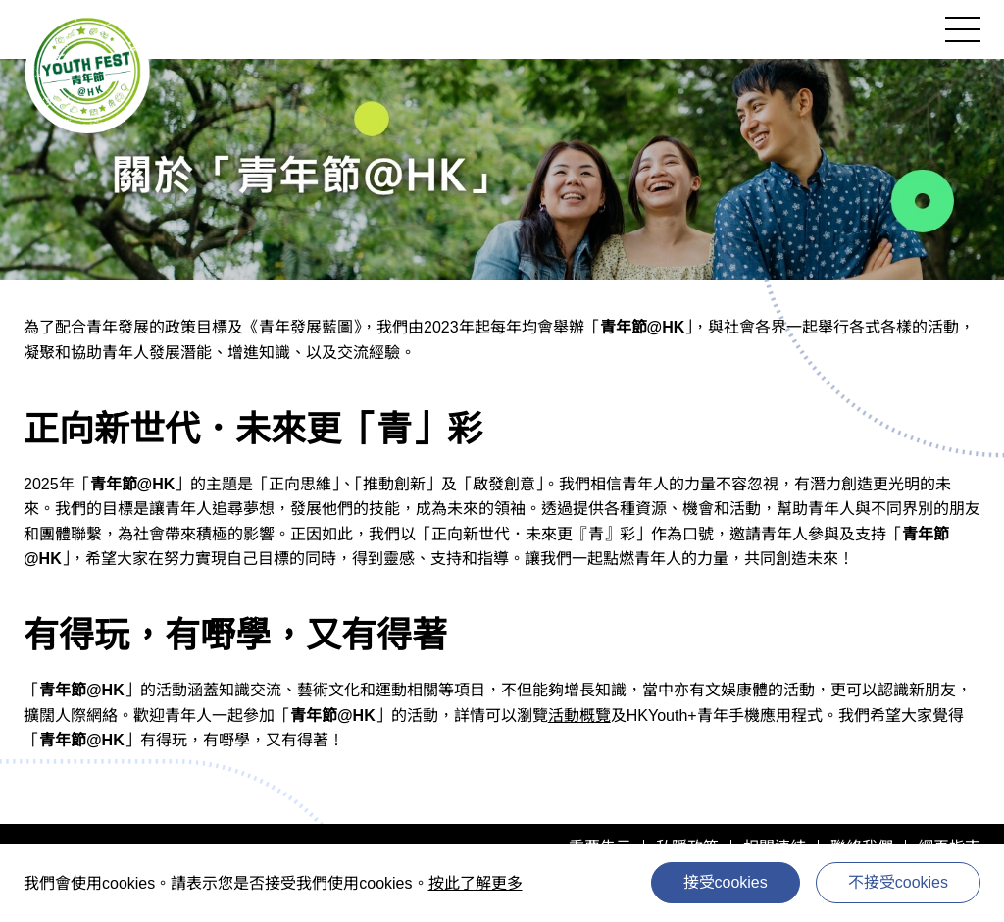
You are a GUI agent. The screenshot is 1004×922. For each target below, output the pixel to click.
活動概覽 (579, 715)
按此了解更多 (475, 883)
